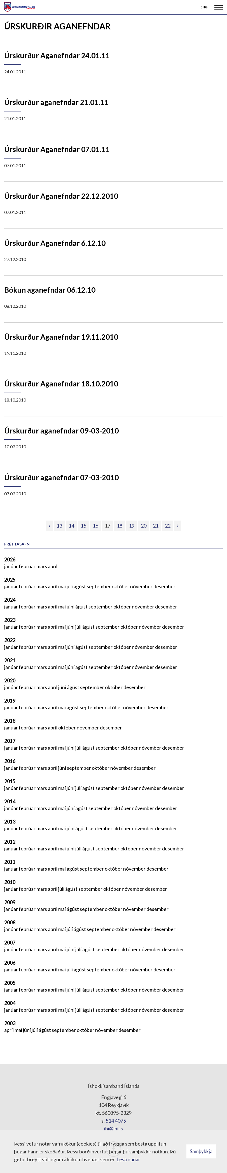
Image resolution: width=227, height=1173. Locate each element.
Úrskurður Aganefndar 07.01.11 (57, 149)
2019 (9, 701)
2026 (9, 559)
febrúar (27, 566)
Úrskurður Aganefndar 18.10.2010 (61, 383)
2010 (9, 882)
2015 (9, 781)
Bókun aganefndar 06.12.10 (49, 289)
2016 (9, 761)
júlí (70, 586)
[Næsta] (177, 526)
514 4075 (116, 1121)
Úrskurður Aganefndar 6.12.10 (55, 243)
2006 (9, 963)
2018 (9, 721)
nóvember (141, 586)
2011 (9, 862)
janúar (11, 566)
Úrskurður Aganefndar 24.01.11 (57, 55)
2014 (9, 801)
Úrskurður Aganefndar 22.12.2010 (61, 196)
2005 (9, 983)
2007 (9, 942)
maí (62, 586)
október (121, 586)
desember (164, 586)
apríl (52, 566)
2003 (9, 1023)
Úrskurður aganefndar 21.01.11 (56, 102)
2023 (9, 620)
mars (42, 566)
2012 (9, 842)
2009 (9, 902)
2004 (9, 1003)
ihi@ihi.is (113, 1128)
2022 (9, 640)
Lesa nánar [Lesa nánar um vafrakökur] (128, 1159)
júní (71, 606)
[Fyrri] (49, 526)
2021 (9, 660)
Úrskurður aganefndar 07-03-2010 (61, 477)
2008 (9, 922)
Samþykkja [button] (201, 1151)
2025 (9, 580)
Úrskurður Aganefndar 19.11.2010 (61, 336)
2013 (9, 821)
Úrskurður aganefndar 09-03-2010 (61, 430)
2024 (9, 600)
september (99, 586)
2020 (9, 680)
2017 (9, 741)
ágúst (80, 586)
